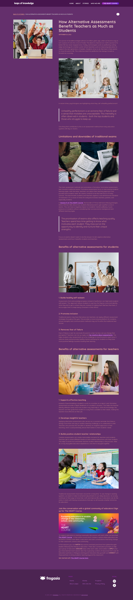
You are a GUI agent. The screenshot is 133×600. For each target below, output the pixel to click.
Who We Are (95, 3)
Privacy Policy (100, 584)
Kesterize (84, 595)
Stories (86, 3)
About (78, 3)
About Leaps (74, 584)
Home (71, 3)
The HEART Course (110, 3)
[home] (23, 3)
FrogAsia (98, 581)
